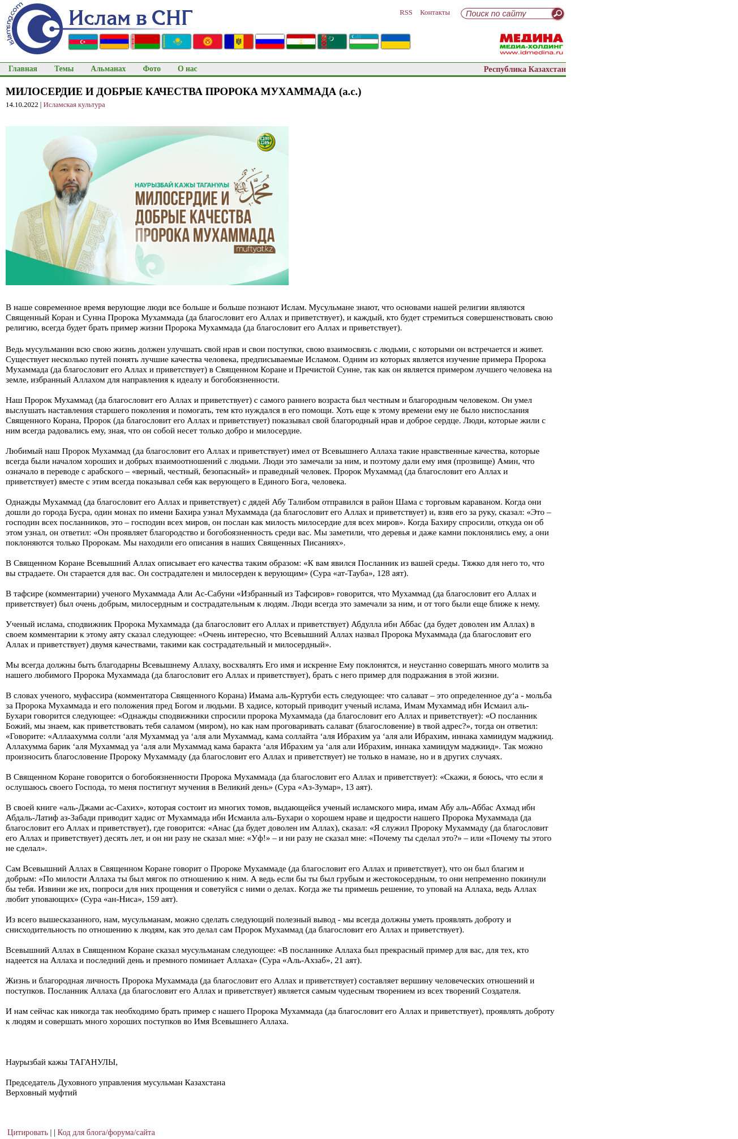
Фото (152, 69)
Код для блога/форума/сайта (106, 1132)
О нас (188, 69)
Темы (64, 69)
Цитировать (27, 1132)
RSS (406, 12)
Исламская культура (74, 105)
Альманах (108, 69)
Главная (22, 69)
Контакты (435, 12)
